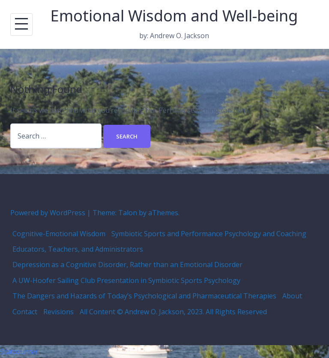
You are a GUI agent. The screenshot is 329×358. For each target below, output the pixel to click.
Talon (127, 212)
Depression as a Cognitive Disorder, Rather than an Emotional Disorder (127, 264)
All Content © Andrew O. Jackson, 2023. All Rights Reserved (173, 311)
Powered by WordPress (47, 212)
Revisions (58, 311)
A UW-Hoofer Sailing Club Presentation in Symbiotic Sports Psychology (126, 280)
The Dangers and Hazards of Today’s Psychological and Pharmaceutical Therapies (144, 296)
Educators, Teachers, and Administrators (77, 249)
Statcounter (19, 351)
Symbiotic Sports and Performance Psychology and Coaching (208, 233)
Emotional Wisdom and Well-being (174, 15)
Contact (24, 311)
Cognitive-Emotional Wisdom (58, 233)
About (292, 296)
